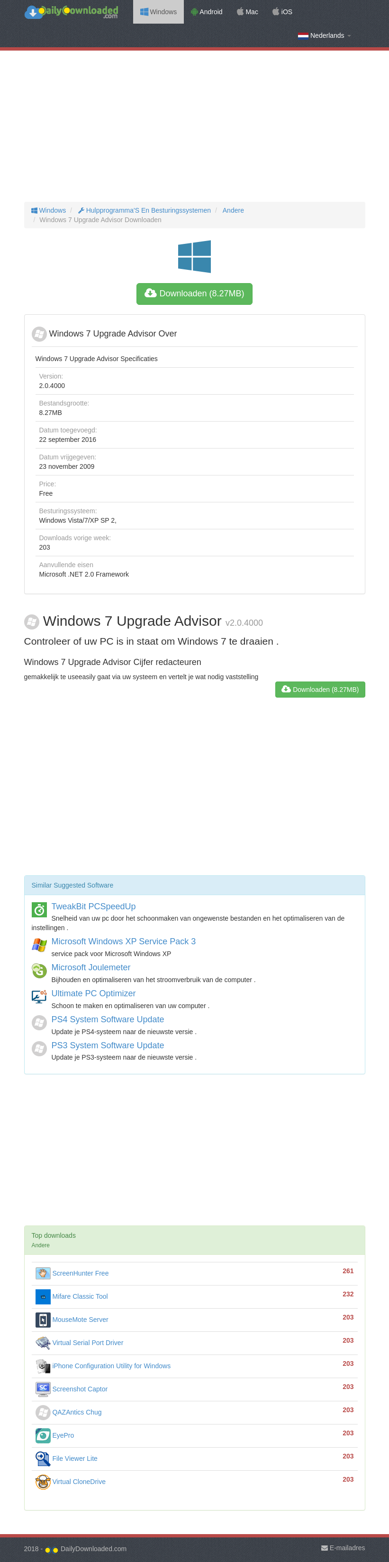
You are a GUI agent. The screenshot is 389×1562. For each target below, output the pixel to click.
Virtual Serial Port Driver (80, 1342)
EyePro (55, 1435)
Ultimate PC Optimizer (94, 993)
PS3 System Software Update (108, 1045)
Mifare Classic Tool (72, 1296)
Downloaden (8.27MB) (194, 293)
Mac (247, 12)
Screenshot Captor (72, 1389)
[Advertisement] (194, 126)
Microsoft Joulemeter (91, 967)
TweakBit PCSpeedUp (94, 906)
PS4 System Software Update (108, 1019)
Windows (158, 12)
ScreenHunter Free (72, 1273)
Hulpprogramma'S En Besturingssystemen (143, 210)
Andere (232, 210)
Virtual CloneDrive (71, 1481)
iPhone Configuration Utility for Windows (103, 1366)
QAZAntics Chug (69, 1412)
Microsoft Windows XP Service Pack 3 (124, 941)
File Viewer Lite (67, 1458)
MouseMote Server (72, 1319)
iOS (282, 12)
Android (206, 12)
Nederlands (324, 36)
